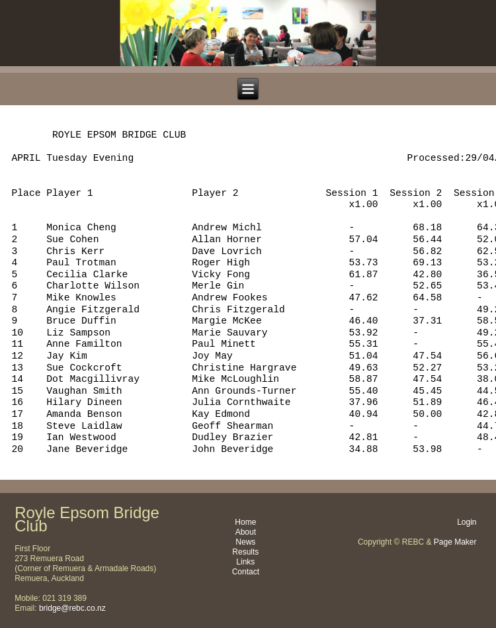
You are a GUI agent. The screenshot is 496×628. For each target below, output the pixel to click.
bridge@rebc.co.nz (72, 608)
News (245, 542)
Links (245, 561)
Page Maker (455, 542)
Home (245, 522)
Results (245, 552)
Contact (245, 571)
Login (466, 522)
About (245, 532)
